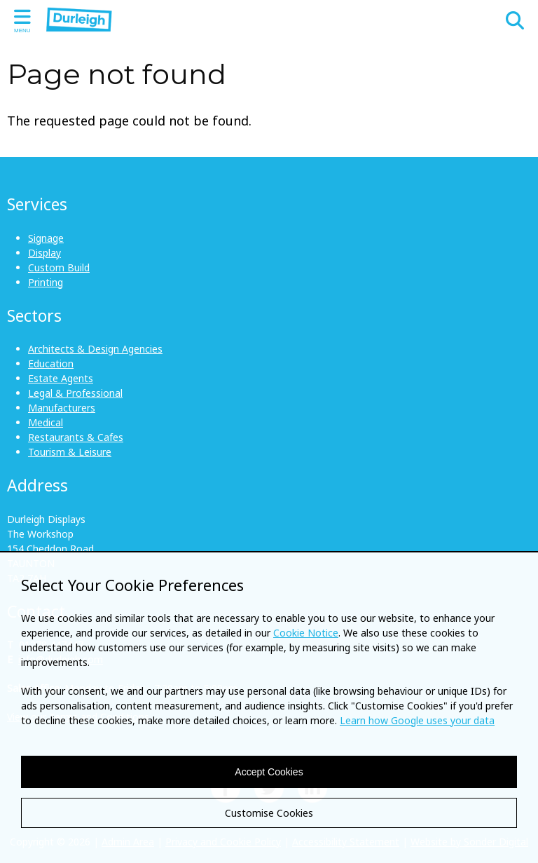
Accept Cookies (269, 771)
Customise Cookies (269, 813)
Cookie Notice (305, 632)
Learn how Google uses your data (417, 720)
